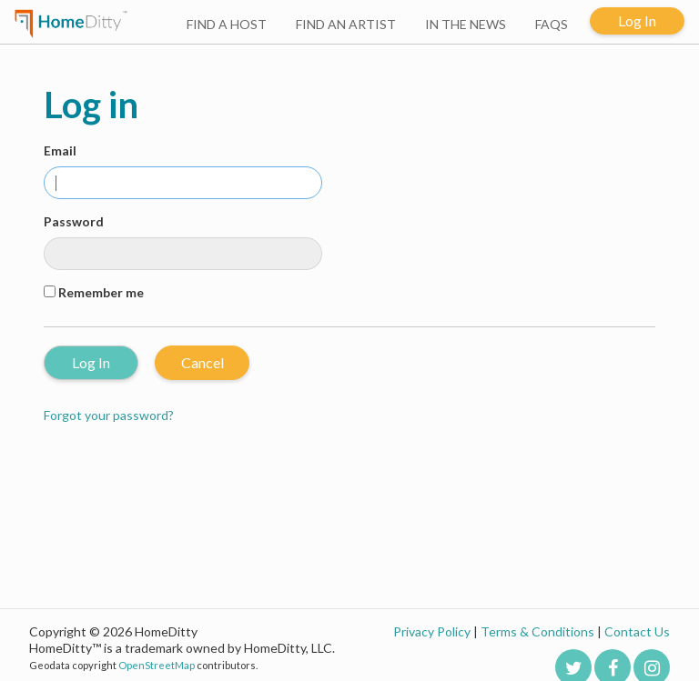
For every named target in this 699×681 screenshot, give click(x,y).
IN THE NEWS (465, 24)
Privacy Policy (432, 631)
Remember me (101, 292)
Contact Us (637, 631)
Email (60, 150)
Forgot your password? (109, 415)
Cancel (202, 362)
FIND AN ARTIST (346, 24)
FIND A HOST (227, 24)
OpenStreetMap (156, 665)
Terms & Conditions (537, 631)
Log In (637, 20)
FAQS (551, 24)
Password (74, 221)
